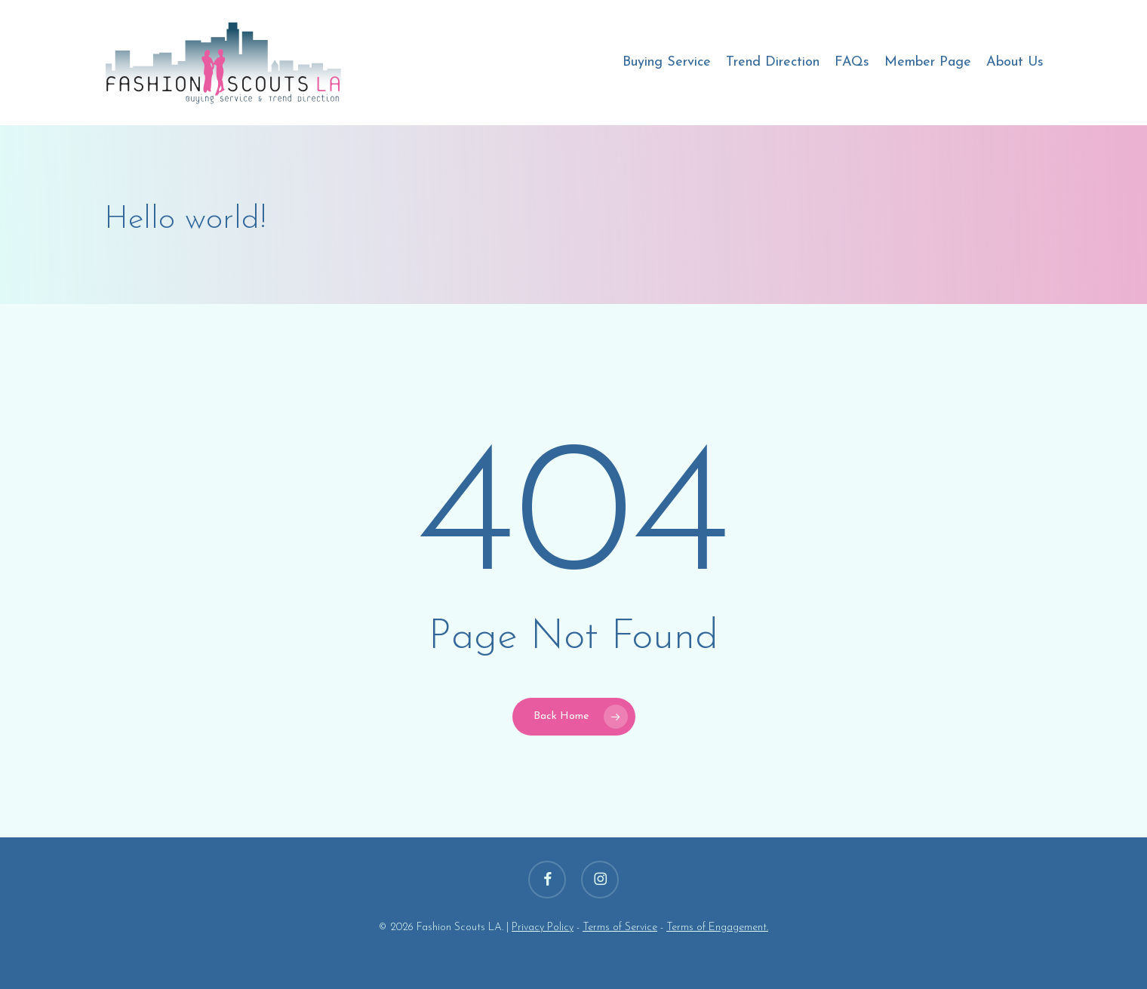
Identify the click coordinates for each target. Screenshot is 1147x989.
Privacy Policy (543, 927)
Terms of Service (620, 927)
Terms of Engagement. (717, 927)
